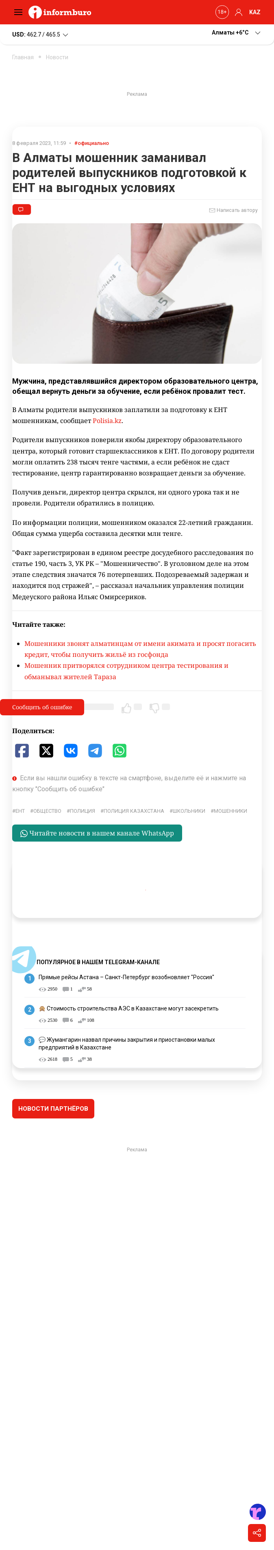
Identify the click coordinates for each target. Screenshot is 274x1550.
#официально (91, 143)
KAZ (255, 12)
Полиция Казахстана (134, 811)
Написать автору (233, 210)
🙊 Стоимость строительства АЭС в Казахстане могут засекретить (129, 1008)
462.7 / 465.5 (41, 35)
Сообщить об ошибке (42, 707)
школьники (189, 811)
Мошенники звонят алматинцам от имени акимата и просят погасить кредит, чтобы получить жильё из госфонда (140, 649)
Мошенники (230, 811)
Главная (23, 57)
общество (47, 811)
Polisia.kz (107, 420)
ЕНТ (20, 811)
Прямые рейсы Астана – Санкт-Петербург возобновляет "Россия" (126, 977)
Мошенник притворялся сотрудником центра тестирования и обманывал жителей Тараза (126, 671)
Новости (57, 57)
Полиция (82, 811)
